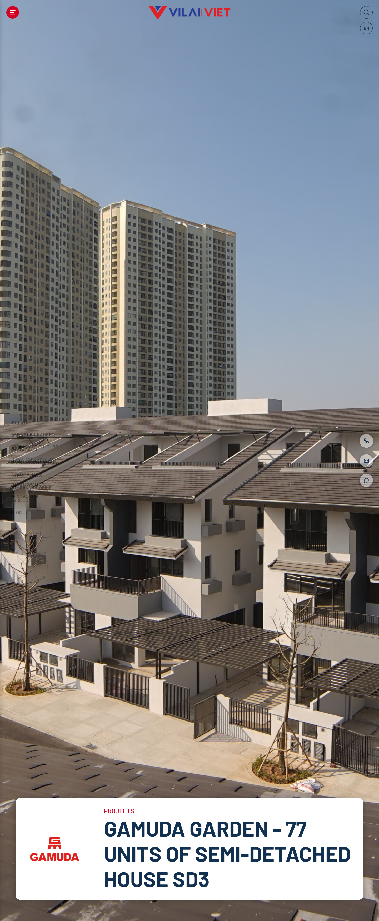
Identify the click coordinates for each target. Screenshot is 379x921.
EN (366, 28)
